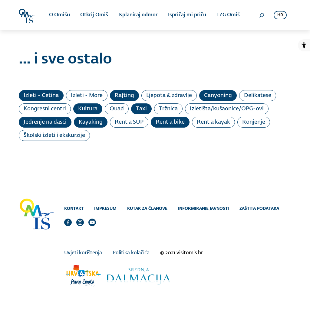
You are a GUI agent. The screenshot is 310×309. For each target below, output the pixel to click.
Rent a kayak (213, 122)
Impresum (105, 208)
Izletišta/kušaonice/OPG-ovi (227, 109)
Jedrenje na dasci (45, 122)
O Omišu (59, 15)
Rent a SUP (129, 122)
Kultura (87, 109)
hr (280, 15)
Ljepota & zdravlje (169, 95)
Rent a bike (170, 122)
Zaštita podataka (259, 208)
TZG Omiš (228, 15)
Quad (117, 109)
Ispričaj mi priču (187, 15)
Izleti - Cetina (41, 95)
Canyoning (218, 95)
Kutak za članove (147, 208)
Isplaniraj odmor (138, 15)
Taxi (141, 109)
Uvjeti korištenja (83, 253)
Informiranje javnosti (203, 208)
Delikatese (257, 95)
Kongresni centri (45, 109)
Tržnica (168, 109)
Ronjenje (253, 122)
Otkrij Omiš (94, 15)
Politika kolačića (131, 253)
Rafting (124, 95)
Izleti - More (87, 95)
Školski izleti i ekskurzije (54, 135)
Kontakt (74, 208)
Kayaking (91, 122)
